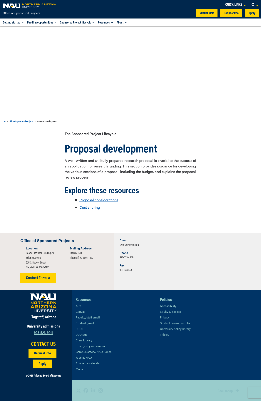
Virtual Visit (207, 12)
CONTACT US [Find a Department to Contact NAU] (43, 344)
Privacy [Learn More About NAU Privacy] (165, 317)
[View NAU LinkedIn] (93, 390)
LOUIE (80, 328)
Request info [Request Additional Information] (42, 352)
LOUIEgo (82, 334)
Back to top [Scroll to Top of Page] (225, 390)
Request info (231, 12)
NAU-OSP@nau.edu (129, 244)
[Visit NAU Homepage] (43, 302)
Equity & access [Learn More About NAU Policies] (170, 311)
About (120, 22)
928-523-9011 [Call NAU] (43, 332)
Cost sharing (89, 207)
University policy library (175, 328)
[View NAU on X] (78, 390)
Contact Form (38, 277)
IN (5, 121)
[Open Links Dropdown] (235, 4)
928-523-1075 (126, 270)
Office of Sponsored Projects (21, 13)
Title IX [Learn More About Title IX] (164, 334)
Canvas (80, 311)
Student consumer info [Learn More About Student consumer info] (175, 323)
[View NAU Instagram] (100, 390)
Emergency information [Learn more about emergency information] (91, 346)
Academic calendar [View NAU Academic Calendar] (88, 363)
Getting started (11, 22)
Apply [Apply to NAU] (42, 363)
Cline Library (84, 340)
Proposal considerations (98, 199)
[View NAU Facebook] (86, 390)
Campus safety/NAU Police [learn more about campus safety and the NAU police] (93, 351)
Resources (104, 22)
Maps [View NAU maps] (79, 368)
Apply (252, 12)
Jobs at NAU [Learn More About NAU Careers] (84, 357)
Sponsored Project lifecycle (75, 22)
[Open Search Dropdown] (255, 4)
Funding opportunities (40, 22)
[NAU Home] (29, 5)
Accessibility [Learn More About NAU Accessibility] (168, 305)
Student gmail (85, 323)
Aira (78, 305)
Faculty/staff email (88, 317)
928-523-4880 (126, 257)
